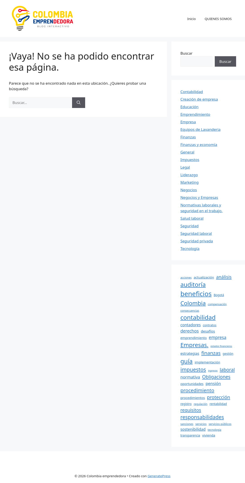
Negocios (188, 189)
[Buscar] (78, 102)
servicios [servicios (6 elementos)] (201, 424)
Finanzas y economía (198, 144)
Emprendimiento (195, 114)
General (187, 152)
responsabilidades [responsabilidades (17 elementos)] (202, 417)
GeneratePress (159, 476)
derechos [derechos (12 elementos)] (189, 331)
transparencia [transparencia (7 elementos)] (190, 435)
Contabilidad (191, 91)
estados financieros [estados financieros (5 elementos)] (221, 346)
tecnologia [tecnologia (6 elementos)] (214, 430)
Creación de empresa (199, 99)
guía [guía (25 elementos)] (186, 361)
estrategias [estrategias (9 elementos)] (189, 353)
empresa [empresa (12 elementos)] (217, 337)
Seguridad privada (196, 240)
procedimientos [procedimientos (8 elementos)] (192, 397)
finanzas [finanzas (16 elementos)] (211, 352)
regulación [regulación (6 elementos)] (200, 404)
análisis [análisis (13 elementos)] (224, 277)
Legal (185, 167)
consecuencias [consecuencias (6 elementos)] (189, 311)
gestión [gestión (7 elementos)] (228, 353)
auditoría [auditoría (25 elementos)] (193, 284)
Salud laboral (191, 218)
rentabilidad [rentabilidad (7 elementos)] (218, 404)
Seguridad (189, 225)
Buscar (186, 53)
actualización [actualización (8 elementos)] (204, 277)
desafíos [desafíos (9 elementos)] (208, 331)
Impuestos (189, 159)
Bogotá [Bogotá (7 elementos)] (219, 295)
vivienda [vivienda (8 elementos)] (208, 435)
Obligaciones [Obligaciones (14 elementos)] (216, 377)
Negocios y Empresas (199, 197)
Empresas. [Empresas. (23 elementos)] (194, 345)
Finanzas (188, 137)
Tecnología (189, 248)
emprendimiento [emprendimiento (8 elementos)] (193, 337)
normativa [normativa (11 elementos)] (190, 377)
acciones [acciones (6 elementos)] (185, 277)
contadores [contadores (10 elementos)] (190, 324)
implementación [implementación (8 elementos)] (207, 362)
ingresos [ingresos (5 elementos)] (213, 370)
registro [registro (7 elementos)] (185, 404)
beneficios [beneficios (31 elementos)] (195, 293)
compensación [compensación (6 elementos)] (217, 304)
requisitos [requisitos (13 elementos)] (190, 410)
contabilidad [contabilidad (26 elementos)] (197, 317)
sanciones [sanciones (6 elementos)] (186, 424)
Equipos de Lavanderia (200, 129)
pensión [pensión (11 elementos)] (213, 383)
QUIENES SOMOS (218, 18)
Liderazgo (189, 174)
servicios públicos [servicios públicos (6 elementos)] (220, 424)
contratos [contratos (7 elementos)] (209, 325)
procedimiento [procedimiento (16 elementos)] (197, 390)
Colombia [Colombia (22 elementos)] (193, 303)
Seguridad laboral (196, 233)
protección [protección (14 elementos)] (218, 397)
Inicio (191, 18)
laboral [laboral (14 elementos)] (227, 370)
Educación (189, 106)
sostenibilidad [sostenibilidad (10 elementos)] (192, 429)
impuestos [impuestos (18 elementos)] (193, 369)
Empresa (188, 121)
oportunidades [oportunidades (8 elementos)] (191, 383)
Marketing (189, 182)
